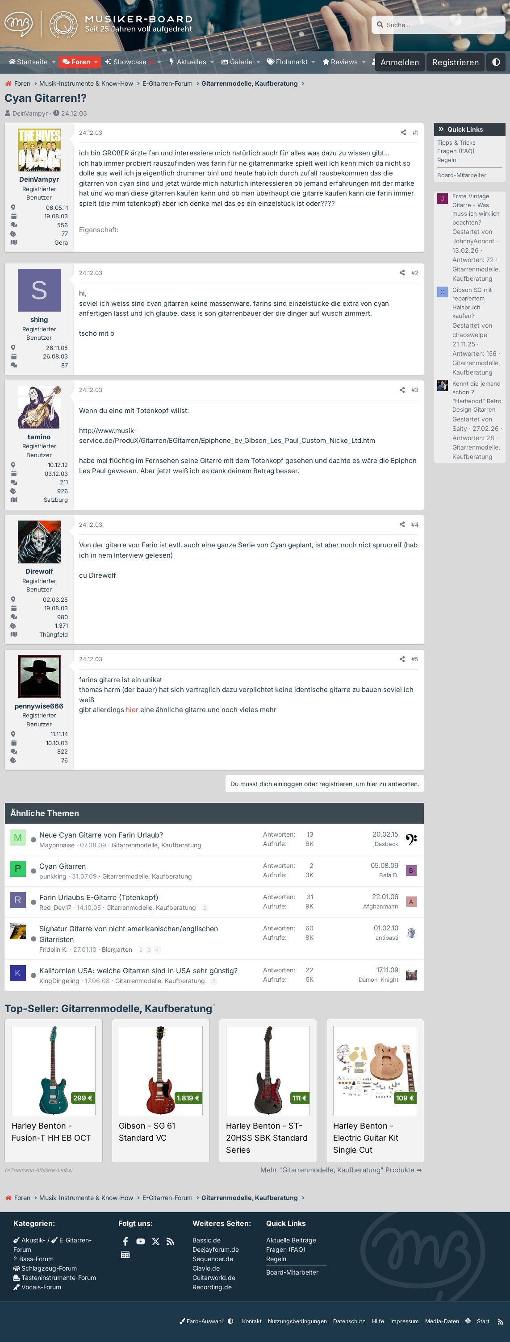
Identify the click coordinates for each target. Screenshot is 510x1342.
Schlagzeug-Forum (45, 1268)
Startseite (32, 62)
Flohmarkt (292, 62)
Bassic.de (206, 1240)
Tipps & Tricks (456, 142)
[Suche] (439, 25)
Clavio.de (206, 1268)
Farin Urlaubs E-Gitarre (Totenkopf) (99, 897)
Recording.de (212, 1287)
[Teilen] (403, 133)
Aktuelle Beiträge (291, 1240)
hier (132, 709)
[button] (54, 62)
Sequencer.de (212, 1259)
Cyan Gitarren (62, 866)
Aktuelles (191, 62)
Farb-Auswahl (205, 1321)
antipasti (387, 937)
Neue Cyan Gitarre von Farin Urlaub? (101, 834)
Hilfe (378, 1321)
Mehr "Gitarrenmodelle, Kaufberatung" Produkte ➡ (341, 1170)
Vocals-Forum (37, 1287)
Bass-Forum (33, 1259)
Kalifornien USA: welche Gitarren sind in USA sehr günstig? (138, 970)
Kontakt (255, 1321)
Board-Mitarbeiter (461, 175)
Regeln (446, 159)
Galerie (241, 62)
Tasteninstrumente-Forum (54, 1277)
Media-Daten (441, 1321)
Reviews (344, 62)
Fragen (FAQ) (456, 150)
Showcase (133, 62)
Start (482, 1321)
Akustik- (29, 1240)
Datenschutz (350, 1321)
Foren (80, 62)
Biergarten (117, 949)
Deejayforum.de (215, 1249)
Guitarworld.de (213, 1277)
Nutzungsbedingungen (299, 1321)
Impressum (404, 1321)
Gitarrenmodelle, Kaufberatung (156, 845)
